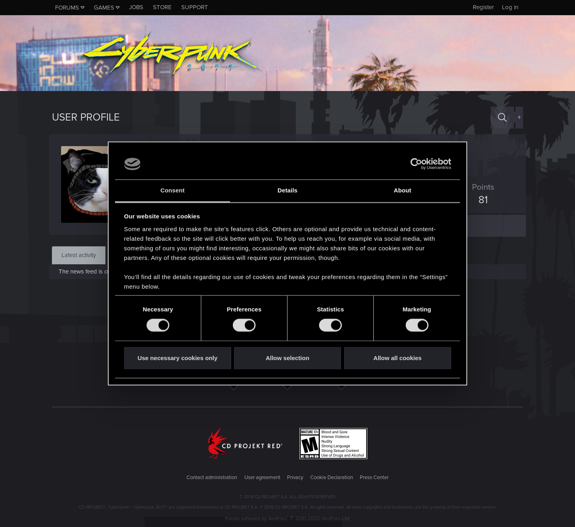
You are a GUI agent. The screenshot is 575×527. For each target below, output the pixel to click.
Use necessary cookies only (177, 358)
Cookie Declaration (331, 477)
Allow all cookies (397, 358)
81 (480, 200)
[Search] (502, 118)
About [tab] (402, 190)
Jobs (136, 7)
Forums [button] (67, 7)
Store (162, 7)
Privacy (295, 477)
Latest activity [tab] (78, 255)
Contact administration (211, 477)
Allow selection (287, 358)
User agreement (262, 477)
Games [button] (104, 7)
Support (194, 7)
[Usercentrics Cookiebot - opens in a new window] (416, 164)
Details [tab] (287, 190)
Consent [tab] (173, 190)
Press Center (374, 477)
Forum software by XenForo (287, 518)
